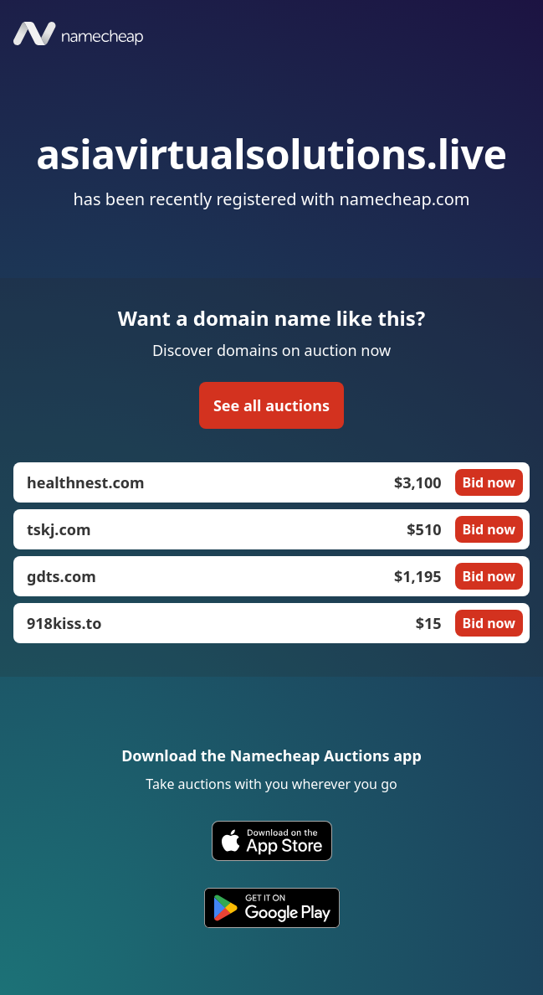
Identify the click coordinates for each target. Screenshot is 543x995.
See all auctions (271, 405)
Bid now (489, 482)
